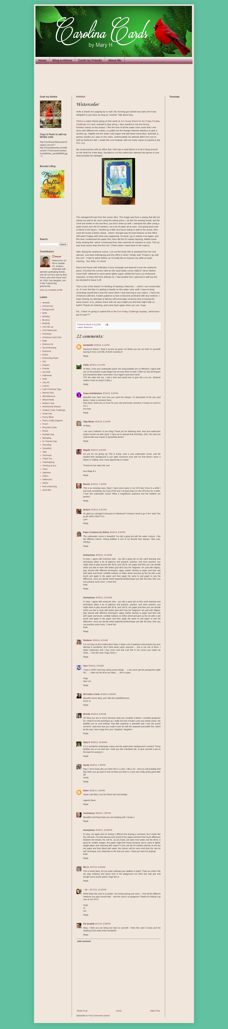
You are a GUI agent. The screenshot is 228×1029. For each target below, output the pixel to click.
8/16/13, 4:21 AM (100, 640)
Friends (45, 368)
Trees (45, 469)
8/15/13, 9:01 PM (98, 509)
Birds (44, 313)
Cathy (86, 365)
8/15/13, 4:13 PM (101, 345)
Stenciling (46, 445)
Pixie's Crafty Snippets (52, 420)
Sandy (86, 765)
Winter (45, 483)
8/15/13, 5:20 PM (110, 393)
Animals (46, 302)
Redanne (87, 640)
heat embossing (49, 486)
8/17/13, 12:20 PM (98, 889)
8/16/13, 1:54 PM (97, 790)
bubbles (96, 233)
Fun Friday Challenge (128, 311)
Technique (47, 455)
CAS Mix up (47, 327)
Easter (45, 354)
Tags (44, 452)
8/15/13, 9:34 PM (117, 532)
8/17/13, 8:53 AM (97, 867)
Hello (44, 379)
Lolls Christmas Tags (51, 389)
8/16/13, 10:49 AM (99, 742)
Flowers (46, 365)
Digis (44, 341)
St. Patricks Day (49, 441)
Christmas (47, 334)
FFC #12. (81, 143)
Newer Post (82, 1011)
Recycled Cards (49, 427)
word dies (46, 490)
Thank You (47, 458)
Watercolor (88, 327)
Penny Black (48, 417)
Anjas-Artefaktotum (92, 393)
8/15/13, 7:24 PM (98, 484)
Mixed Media (48, 400)
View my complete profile (51, 290)
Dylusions (46, 351)
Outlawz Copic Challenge (53, 410)
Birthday (46, 316)
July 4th (45, 382)
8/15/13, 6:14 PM (103, 421)
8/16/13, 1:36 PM (97, 765)
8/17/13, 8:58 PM (103, 924)
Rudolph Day (48, 434)
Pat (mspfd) (88, 924)
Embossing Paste (50, 358)
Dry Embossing (49, 347)
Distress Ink (47, 344)
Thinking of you (49, 465)
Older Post (155, 1011)
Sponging (46, 438)
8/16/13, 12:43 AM (104, 555)
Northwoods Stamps (51, 406)
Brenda (86, 714)
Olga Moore (88, 421)
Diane (86, 790)
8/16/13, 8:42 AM (98, 714)
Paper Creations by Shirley (96, 532)
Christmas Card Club (51, 337)
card (112, 140)
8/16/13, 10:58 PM (104, 830)
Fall (44, 361)
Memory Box (48, 393)
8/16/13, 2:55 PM (103, 813)
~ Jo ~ (86, 889)
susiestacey (89, 813)
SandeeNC (88, 345)
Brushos (46, 320)
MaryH (58, 256)
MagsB (86, 450)
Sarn (85, 666)
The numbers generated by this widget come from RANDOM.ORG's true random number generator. (51, 218)
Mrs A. (86, 867)
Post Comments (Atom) (99, 1015)
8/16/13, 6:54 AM (108, 694)
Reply (85, 356)
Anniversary (47, 306)
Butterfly (46, 323)
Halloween (47, 375)
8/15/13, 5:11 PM (97, 365)
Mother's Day (48, 403)
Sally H (86, 742)
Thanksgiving (48, 462)
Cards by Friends (90, 60)
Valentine (46, 472)
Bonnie (86, 484)
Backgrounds (48, 309)
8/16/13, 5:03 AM (96, 666)
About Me (114, 60)
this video (108, 137)
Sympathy (46, 448)
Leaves (45, 386)
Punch (45, 424)
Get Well (46, 372)
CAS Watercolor (49, 330)
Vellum (45, 476)
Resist (45, 431)
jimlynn (86, 509)
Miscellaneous (48, 396)
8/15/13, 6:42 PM (98, 450)
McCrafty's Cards (91, 694)
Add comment (84, 941)
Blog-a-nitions (62, 60)
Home (42, 60)
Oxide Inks (47, 413)
